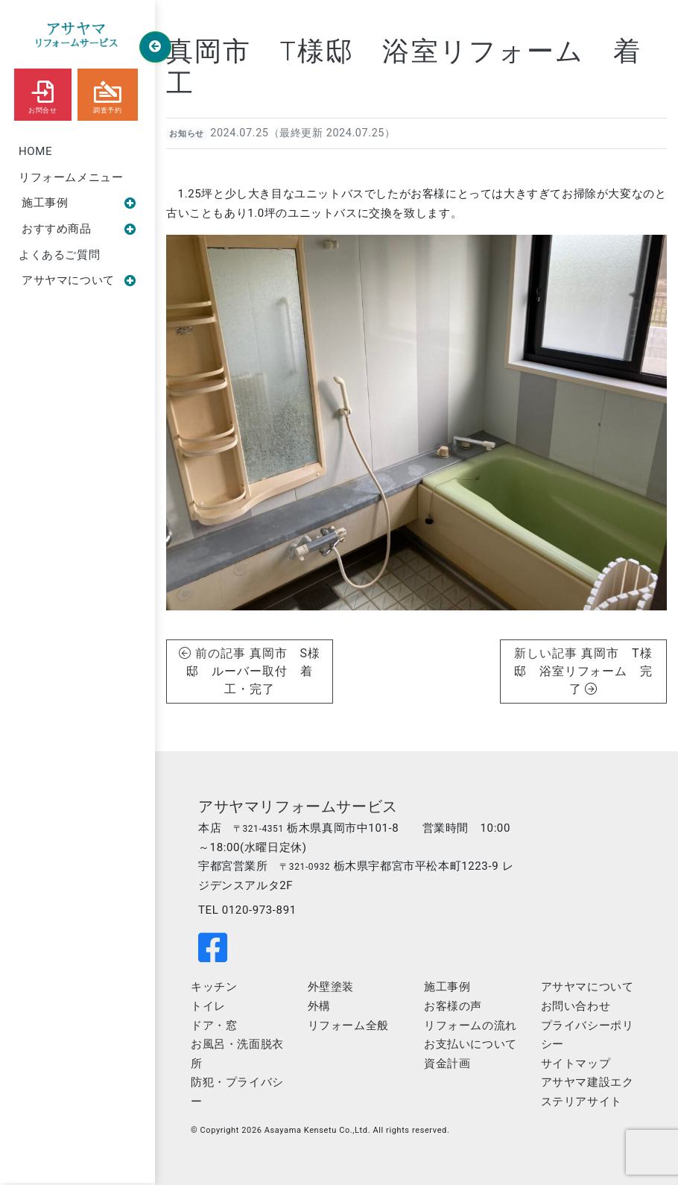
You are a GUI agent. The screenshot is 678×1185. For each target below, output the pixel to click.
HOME (35, 151)
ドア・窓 (214, 1025)
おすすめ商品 (79, 229)
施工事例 (79, 202)
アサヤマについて (79, 280)
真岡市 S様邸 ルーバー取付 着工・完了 (253, 671)
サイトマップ (576, 1063)
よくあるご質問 (59, 255)
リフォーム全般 (348, 1025)
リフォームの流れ (470, 1025)
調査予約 (107, 94)
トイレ (208, 1006)
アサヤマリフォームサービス (298, 806)
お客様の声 (453, 1006)
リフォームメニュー (71, 177)
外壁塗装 (331, 986)
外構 (319, 1006)
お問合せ (42, 94)
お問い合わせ (576, 1006)
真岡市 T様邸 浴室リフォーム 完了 (583, 671)
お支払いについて (470, 1044)
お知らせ (186, 134)
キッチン (214, 986)
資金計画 (447, 1063)
